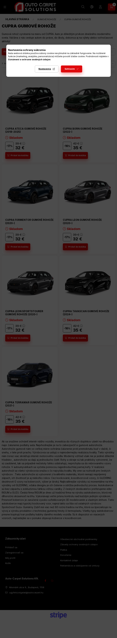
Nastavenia (44, 69)
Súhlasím (70, 69)
